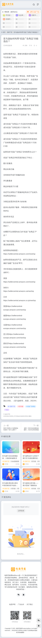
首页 (4, 32)
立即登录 (21, 511)
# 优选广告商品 (30, 406)
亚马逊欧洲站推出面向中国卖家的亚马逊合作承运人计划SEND (10, 485)
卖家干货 (9, 32)
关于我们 (30, 604)
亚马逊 (15, 76)
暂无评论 (7, 497)
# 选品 (7, 410)
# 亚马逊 (20, 406)
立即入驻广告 (33, 12)
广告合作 (21, 604)
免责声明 (12, 604)
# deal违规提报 (15, 461)
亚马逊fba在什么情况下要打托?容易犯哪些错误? (31, 458)
